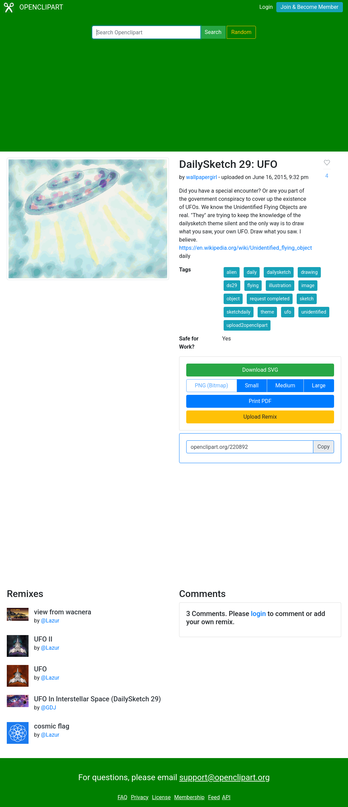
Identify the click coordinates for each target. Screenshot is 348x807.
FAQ (122, 797)
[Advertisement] (174, 95)
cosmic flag (51, 726)
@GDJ (48, 707)
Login (266, 7)
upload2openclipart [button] (247, 325)
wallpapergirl (201, 177)
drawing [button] (309, 272)
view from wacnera (62, 612)
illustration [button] (280, 285)
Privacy (140, 797)
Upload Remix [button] (260, 417)
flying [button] (253, 285)
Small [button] (252, 385)
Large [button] (319, 385)
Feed (214, 797)
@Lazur (50, 620)
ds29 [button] (232, 285)
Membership (189, 797)
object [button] (233, 298)
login (258, 614)
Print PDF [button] (260, 401)
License (161, 797)
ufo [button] (287, 312)
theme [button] (267, 312)
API (226, 797)
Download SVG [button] (260, 370)
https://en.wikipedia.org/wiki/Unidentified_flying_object (245, 248)
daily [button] (252, 272)
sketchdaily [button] (238, 312)
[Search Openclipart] (146, 32)
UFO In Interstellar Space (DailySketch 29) (97, 699)
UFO (40, 669)
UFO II (43, 639)
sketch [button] (307, 298)
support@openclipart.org (224, 777)
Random (241, 32)
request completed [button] (270, 298)
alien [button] (232, 272)
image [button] (308, 285)
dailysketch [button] (279, 272)
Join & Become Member (309, 7)
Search (213, 32)
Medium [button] (285, 385)
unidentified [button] (313, 312)
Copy (323, 446)
